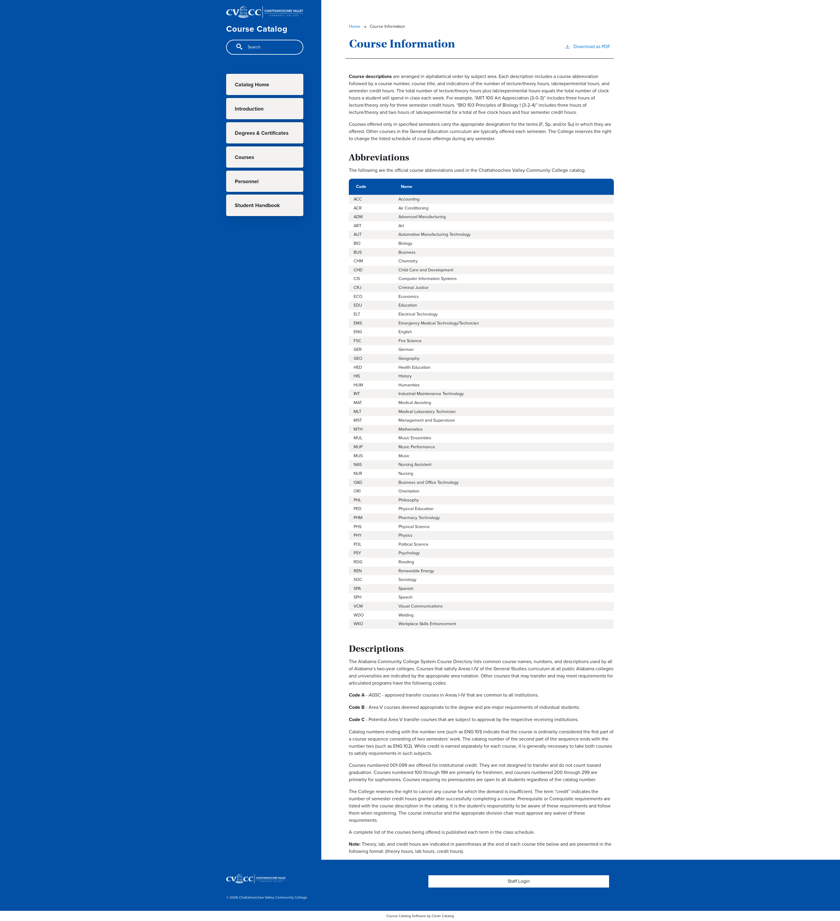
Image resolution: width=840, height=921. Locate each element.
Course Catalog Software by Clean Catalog (420, 916)
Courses (244, 157)
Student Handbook (257, 205)
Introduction (249, 109)
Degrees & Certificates (261, 133)
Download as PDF (587, 46)
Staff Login (519, 881)
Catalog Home (252, 84)
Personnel (246, 181)
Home (354, 26)
